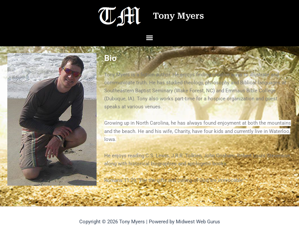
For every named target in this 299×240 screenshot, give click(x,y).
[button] (149, 37)
